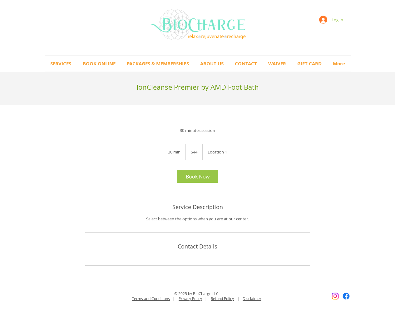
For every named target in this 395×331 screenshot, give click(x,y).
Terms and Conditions (151, 298)
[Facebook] (346, 296)
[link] (197, 176)
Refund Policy (222, 298)
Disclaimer (252, 298)
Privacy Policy (190, 298)
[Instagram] (335, 296)
